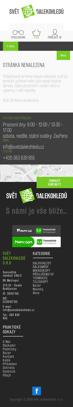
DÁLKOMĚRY (41, 267)
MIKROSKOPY (41, 270)
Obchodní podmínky (10, 347)
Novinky (38, 289)
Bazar (37, 285)
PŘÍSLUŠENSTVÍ (43, 274)
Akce (36, 293)
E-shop (10, 46)
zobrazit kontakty (54, 182)
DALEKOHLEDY (42, 263)
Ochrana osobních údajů (9, 371)
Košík (7, 360)
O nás (7, 341)
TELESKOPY (40, 282)
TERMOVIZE (40, 278)
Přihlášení (10, 364)
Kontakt (8, 356)
